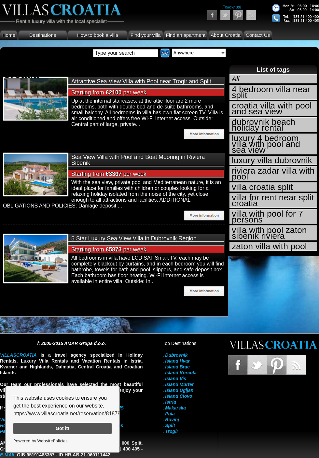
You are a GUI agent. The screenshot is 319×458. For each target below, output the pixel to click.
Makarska (175, 407)
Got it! (62, 428)
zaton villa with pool (269, 246)
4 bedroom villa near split (271, 92)
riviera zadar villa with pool (273, 173)
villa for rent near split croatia (273, 200)
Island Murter (179, 384)
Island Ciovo (178, 396)
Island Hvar (177, 361)
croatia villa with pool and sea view (272, 108)
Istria (170, 402)
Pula (170, 413)
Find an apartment (186, 35)
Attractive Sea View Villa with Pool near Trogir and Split (141, 81)
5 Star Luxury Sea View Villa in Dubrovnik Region (134, 238)
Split (170, 425)
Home (8, 35)
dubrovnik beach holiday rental (263, 124)
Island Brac (177, 366)
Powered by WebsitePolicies (40, 441)
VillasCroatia (18, 355)
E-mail (8, 454)
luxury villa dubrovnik (272, 160)
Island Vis (175, 378)
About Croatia (226, 35)
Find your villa (146, 35)
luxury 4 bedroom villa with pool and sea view (266, 144)
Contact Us (258, 35)
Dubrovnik (176, 355)
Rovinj (172, 419)
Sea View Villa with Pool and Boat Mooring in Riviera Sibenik (138, 160)
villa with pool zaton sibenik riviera (269, 232)
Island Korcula (180, 372)
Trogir (171, 431)
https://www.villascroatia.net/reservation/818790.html (74, 413)
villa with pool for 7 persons (267, 216)
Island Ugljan (179, 390)
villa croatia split (262, 187)
